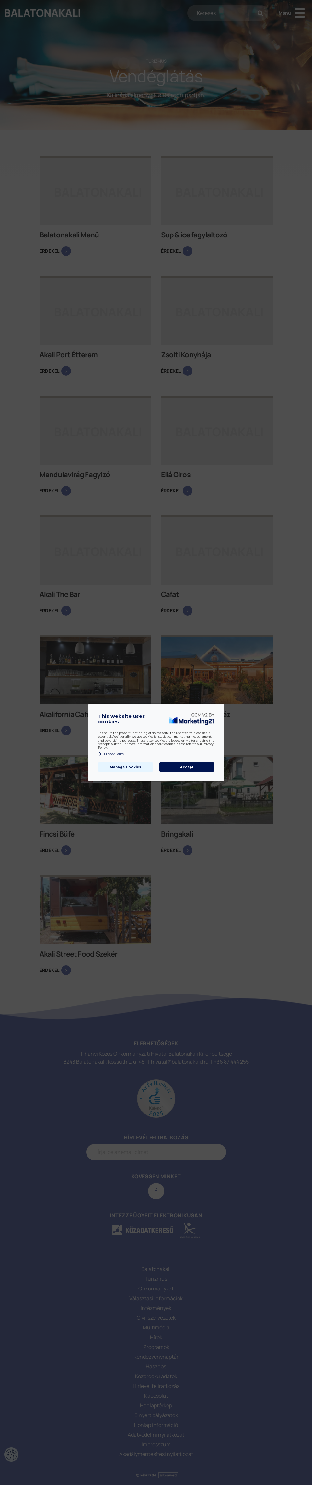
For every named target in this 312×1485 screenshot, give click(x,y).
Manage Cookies (125, 767)
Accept (186, 767)
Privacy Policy (111, 754)
